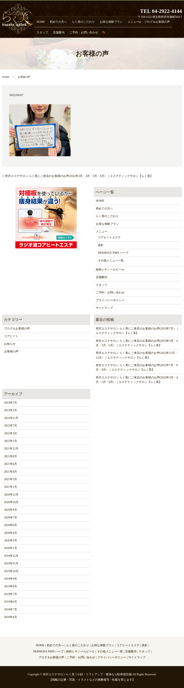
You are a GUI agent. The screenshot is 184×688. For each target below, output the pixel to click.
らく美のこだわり (71, 20)
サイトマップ (104, 307)
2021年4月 (10, 471)
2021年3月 (10, 479)
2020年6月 (10, 525)
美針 (101, 245)
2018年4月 (10, 617)
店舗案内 (158, 20)
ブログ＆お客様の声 (128, 20)
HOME (38, 20)
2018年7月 (10, 609)
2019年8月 (10, 586)
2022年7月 (10, 425)
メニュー (109, 20)
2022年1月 (10, 440)
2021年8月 (10, 456)
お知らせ (10, 343)
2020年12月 (11, 494)
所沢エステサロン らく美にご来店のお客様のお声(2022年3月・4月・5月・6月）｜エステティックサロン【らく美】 (79, 176)
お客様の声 (11, 351)
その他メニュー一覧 (111, 260)
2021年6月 (10, 463)
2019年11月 (11, 563)
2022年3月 (10, 433)
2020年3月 (10, 540)
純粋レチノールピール (110, 269)
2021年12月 (11, 448)
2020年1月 (10, 548)
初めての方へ (51, 20)
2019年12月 (11, 555)
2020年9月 (10, 509)
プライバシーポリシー (110, 300)
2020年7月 (10, 517)
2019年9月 (10, 578)
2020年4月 (10, 532)
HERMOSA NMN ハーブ (113, 252)
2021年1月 (10, 486)
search (66, 33)
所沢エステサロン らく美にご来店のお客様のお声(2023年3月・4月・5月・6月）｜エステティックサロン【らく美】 (137, 343)
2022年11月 (11, 418)
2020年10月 (11, 502)
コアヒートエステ (109, 237)
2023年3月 (10, 410)
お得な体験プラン (92, 20)
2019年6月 (10, 601)
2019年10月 (11, 571)
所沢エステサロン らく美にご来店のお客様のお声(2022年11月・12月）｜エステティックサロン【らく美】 (137, 355)
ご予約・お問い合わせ (47, 32)
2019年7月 (10, 594)
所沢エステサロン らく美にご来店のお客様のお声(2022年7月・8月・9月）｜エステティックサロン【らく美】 (137, 367)
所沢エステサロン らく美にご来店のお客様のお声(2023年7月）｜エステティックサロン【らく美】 (137, 331)
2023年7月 (10, 402)
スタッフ (146, 20)
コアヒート (11, 336)
